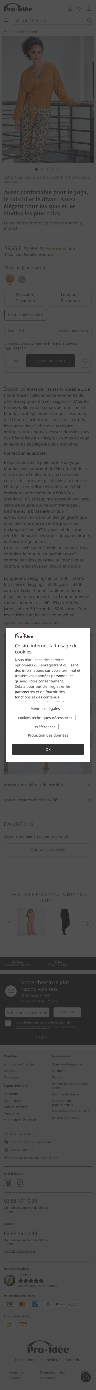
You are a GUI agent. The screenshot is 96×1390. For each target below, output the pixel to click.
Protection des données (48, 735)
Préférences (45, 726)
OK (48, 749)
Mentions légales (45, 708)
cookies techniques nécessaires (45, 717)
